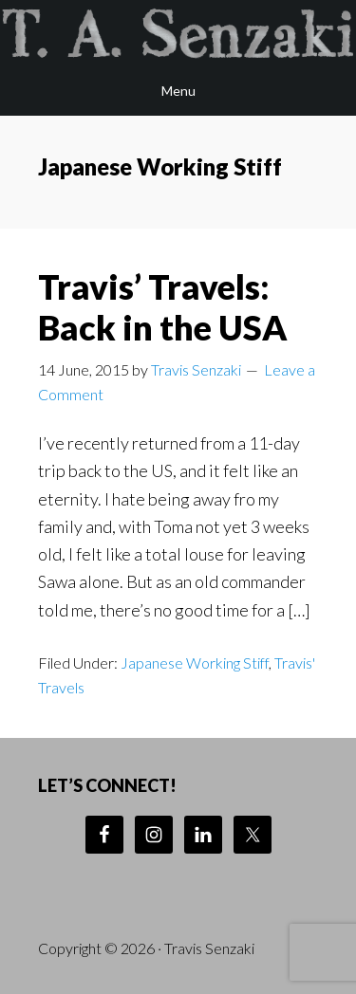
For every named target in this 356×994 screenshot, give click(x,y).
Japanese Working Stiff (195, 662)
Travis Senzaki (178, 33)
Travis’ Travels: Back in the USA (163, 307)
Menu (178, 91)
